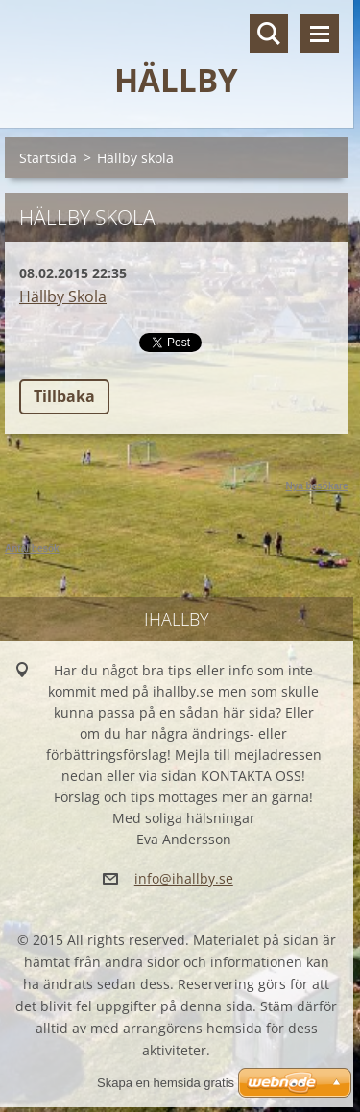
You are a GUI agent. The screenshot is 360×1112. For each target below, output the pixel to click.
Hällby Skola (63, 296)
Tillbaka (64, 396)
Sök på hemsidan (269, 33)
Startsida (48, 158)
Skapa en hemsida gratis (165, 1083)
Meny (319, 33)
